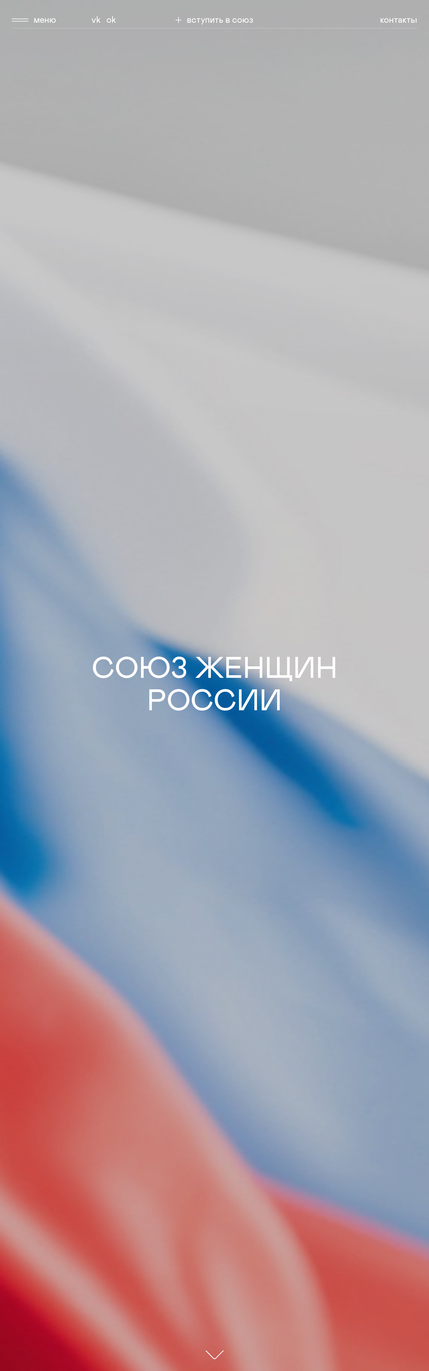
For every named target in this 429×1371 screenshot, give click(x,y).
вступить (220, 20)
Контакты (398, 20)
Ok (111, 20)
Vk (96, 20)
